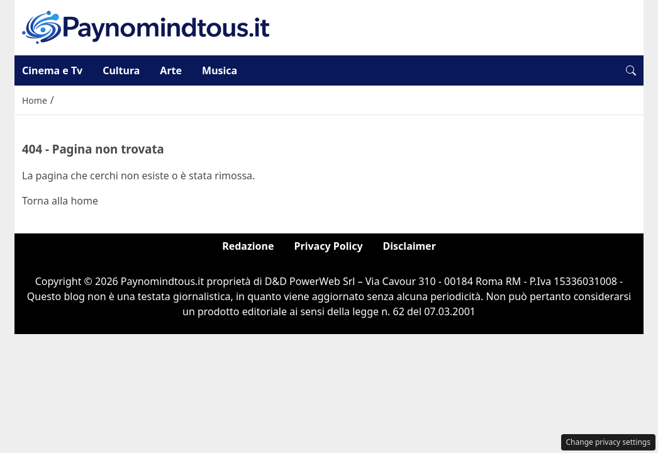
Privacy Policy (328, 246)
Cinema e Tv (52, 70)
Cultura (121, 70)
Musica (219, 70)
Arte (171, 70)
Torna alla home (60, 201)
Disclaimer (409, 246)
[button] (631, 70)
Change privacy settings (608, 442)
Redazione (248, 246)
